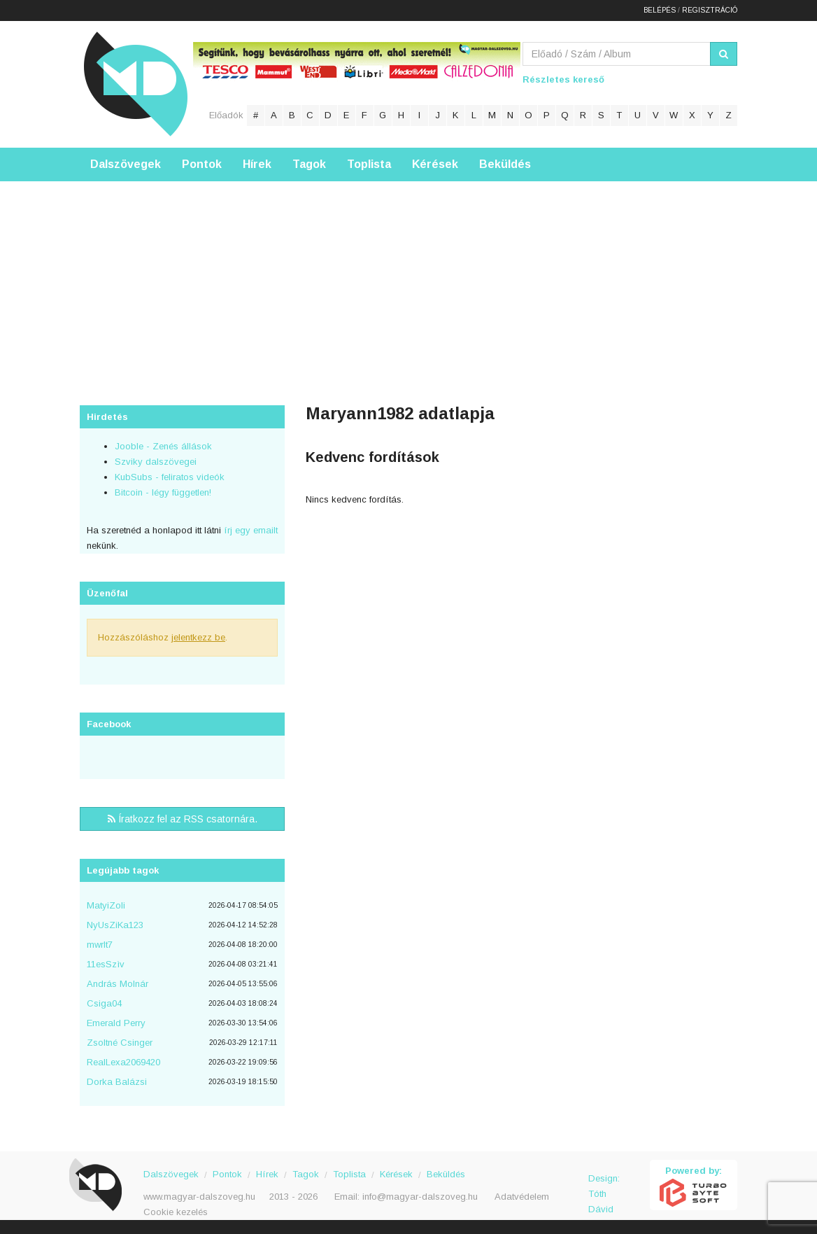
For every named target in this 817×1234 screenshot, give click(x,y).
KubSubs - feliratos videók (170, 477)
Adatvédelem (522, 1196)
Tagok (309, 164)
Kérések (435, 164)
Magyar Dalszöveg (136, 83)
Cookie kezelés (175, 1212)
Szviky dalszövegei (156, 461)
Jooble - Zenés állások (163, 446)
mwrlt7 (100, 944)
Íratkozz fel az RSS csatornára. (182, 819)
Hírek (257, 164)
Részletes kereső (563, 79)
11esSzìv (106, 964)
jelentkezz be (198, 637)
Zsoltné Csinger (119, 1042)
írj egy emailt (249, 530)
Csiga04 (104, 1003)
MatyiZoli (106, 905)
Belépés (660, 10)
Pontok (202, 164)
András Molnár (117, 984)
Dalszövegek (125, 164)
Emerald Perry (116, 1023)
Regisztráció (709, 10)
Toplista (369, 164)
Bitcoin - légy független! (163, 492)
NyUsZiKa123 (115, 925)
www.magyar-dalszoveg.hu (199, 1196)
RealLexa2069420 (123, 1062)
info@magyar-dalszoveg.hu (420, 1196)
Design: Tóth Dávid (604, 1186)
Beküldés (505, 164)
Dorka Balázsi (117, 1082)
